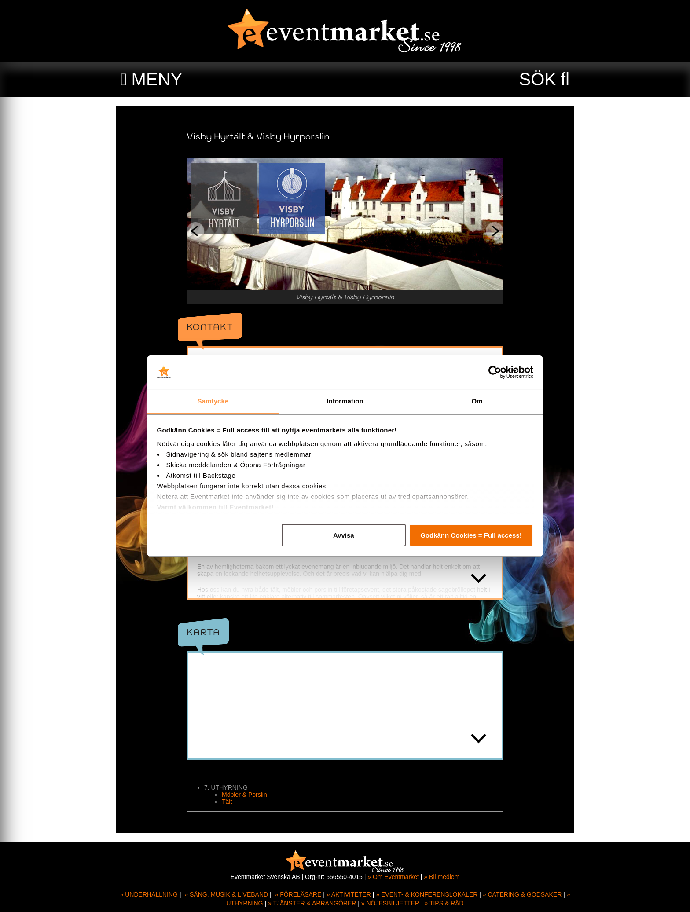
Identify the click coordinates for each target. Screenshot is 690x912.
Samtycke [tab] (213, 401)
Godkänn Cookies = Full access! (471, 535)
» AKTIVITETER (349, 894)
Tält (227, 801)
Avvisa (343, 535)
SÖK (537, 79)
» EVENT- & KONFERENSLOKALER (426, 894)
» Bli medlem (441, 876)
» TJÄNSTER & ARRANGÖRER (312, 903)
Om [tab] (476, 401)
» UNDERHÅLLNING (149, 894)
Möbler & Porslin (244, 794)
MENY (157, 79)
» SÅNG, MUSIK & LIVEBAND (226, 894)
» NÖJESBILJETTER (390, 903)
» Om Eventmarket (393, 876)
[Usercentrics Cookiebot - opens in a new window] (494, 372)
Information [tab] (345, 401)
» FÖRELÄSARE (298, 894)
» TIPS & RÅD (444, 903)
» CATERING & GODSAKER (522, 894)
